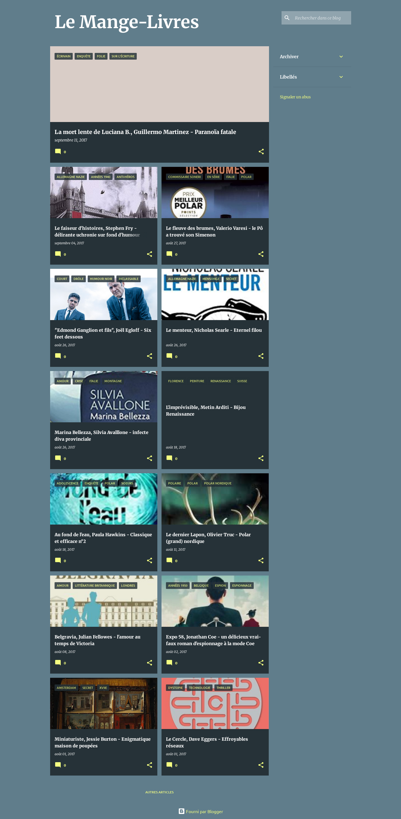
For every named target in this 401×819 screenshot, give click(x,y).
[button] (261, 152)
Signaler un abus (295, 96)
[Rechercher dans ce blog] (322, 18)
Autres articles (159, 792)
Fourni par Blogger (200, 811)
